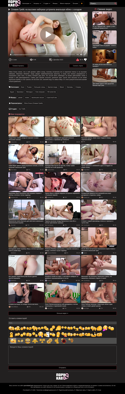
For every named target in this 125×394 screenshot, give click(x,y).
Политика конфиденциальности (46, 390)
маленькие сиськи (38, 97)
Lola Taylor (49, 142)
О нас (99, 390)
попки (27, 97)
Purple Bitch (85, 170)
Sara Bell (12, 225)
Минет (62, 87)
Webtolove (12, 281)
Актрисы (36, 3)
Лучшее (75, 3)
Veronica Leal (13, 197)
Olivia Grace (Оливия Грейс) (33, 103)
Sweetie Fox (49, 197)
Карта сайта (92, 390)
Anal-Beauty (49, 225)
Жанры (55, 3)
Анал (22, 87)
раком (20, 97)
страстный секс (52, 97)
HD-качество (51, 92)
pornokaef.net (28, 385)
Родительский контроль (66, 390)
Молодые (29, 92)
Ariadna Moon (49, 170)
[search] (115, 3)
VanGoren (12, 253)
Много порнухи (65, 3)
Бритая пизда (52, 87)
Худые (12, 92)
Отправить (62, 367)
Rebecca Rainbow (50, 253)
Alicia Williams (13, 307)
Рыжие (29, 87)
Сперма (78, 87)
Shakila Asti (85, 197)
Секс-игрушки (40, 92)
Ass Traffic (22, 109)
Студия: (14, 109)
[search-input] (103, 3)
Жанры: (13, 97)
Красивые (20, 92)
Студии (46, 3)
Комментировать (18, 66)
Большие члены (39, 87)
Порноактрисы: (16, 103)
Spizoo (84, 253)
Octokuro (48, 281)
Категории (25, 3)
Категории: (15, 87)
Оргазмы (70, 87)
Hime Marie (12, 170)
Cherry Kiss (13, 142)
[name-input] (62, 323)
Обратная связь (81, 390)
